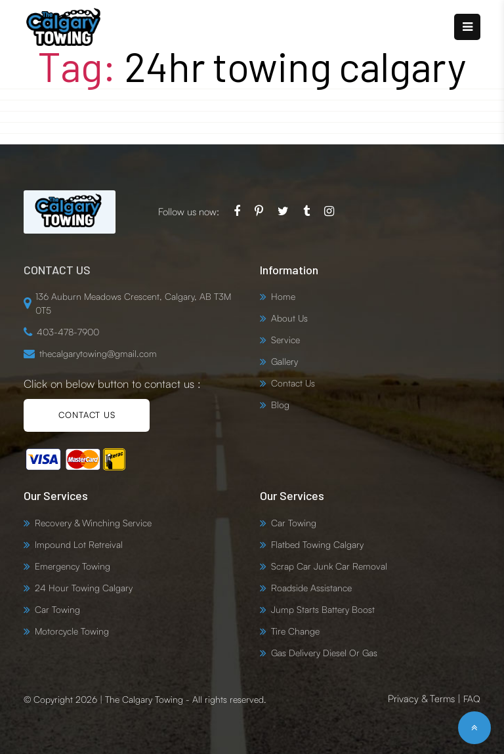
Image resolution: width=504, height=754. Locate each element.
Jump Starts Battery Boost (323, 609)
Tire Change (295, 631)
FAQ (471, 698)
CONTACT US (87, 414)
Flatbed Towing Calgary (317, 544)
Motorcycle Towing (72, 631)
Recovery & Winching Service (93, 522)
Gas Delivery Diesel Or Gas (324, 652)
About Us (289, 318)
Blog (280, 404)
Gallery (284, 361)
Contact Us (293, 382)
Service (285, 339)
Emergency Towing (72, 566)
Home (283, 296)
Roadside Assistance (311, 587)
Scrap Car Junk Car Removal (329, 566)
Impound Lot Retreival (79, 544)
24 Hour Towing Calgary (84, 587)
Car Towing (57, 609)
